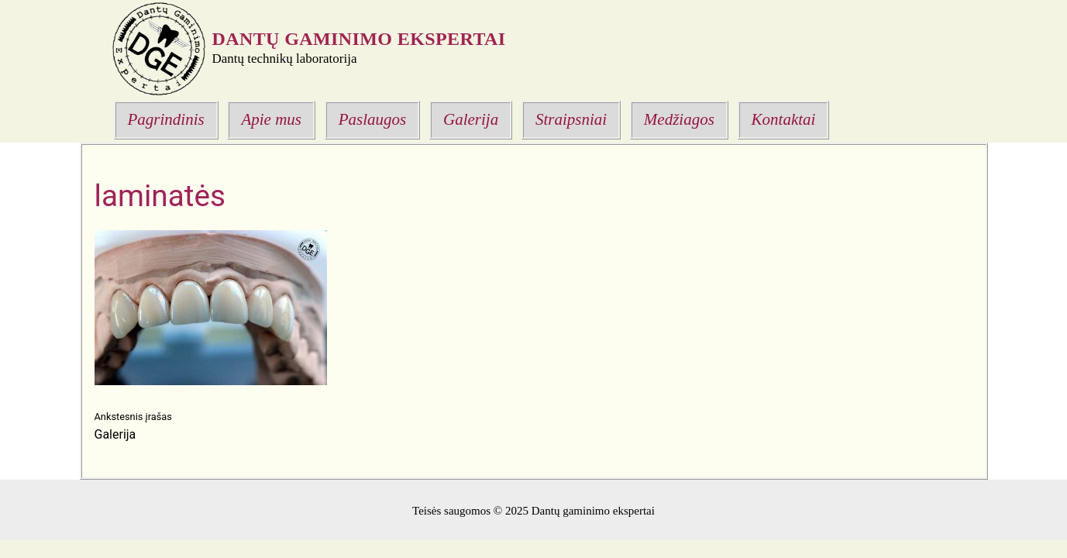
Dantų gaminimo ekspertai (359, 39)
